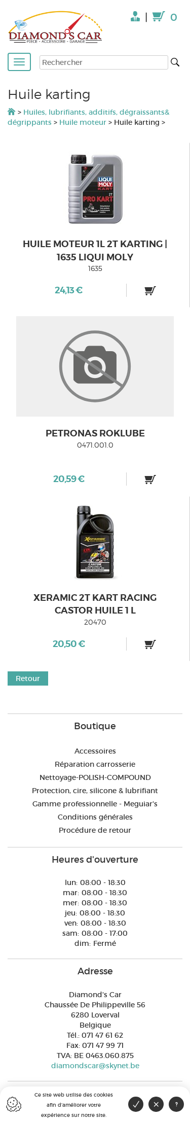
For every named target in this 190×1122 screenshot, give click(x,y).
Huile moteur (83, 122)
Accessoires (95, 751)
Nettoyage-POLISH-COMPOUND (95, 777)
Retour (28, 678)
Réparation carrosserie (95, 764)
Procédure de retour (95, 830)
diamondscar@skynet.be (95, 1065)
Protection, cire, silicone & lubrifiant (95, 790)
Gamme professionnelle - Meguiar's (95, 803)
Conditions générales (95, 817)
